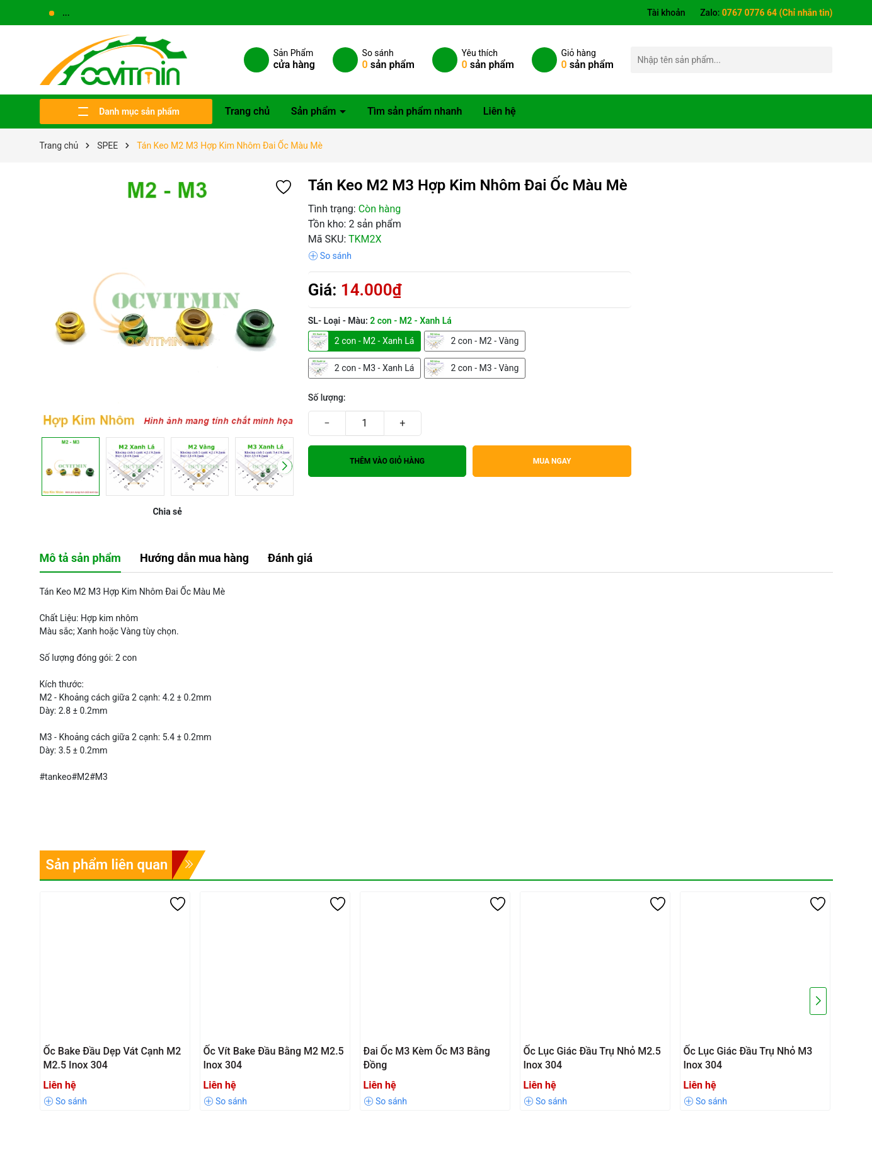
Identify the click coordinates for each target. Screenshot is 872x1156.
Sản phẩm (315, 111)
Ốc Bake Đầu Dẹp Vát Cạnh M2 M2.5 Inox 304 (112, 1058)
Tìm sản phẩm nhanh (414, 111)
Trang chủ (247, 111)
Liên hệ (499, 111)
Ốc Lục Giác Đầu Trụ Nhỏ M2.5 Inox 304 (592, 1058)
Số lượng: (327, 397)
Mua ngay (552, 461)
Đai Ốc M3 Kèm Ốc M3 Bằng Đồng (427, 1058)
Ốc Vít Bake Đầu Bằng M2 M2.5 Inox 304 (274, 1058)
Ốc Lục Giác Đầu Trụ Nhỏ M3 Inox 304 (748, 1058)
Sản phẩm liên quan (107, 865)
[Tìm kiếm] (819, 59)
